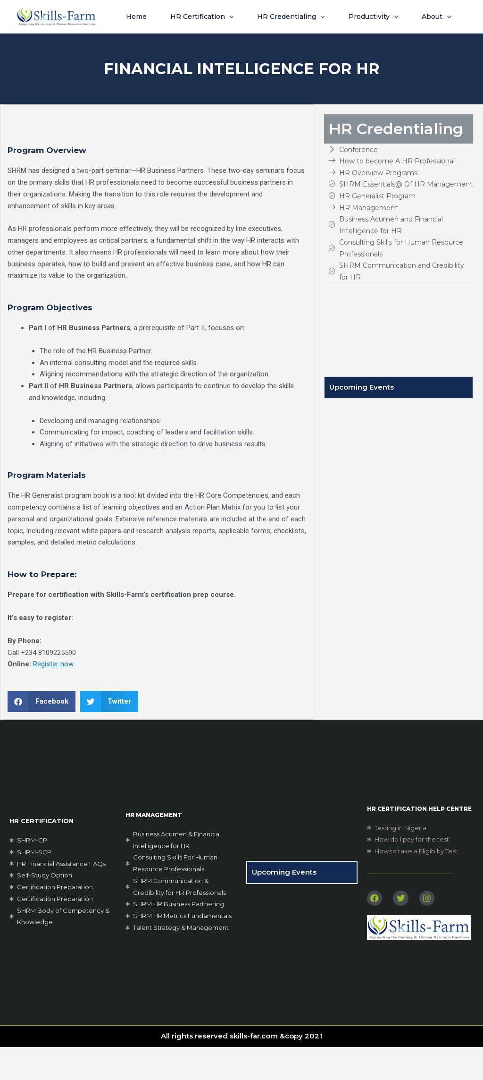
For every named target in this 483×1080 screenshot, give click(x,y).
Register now (53, 697)
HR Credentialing (298, 16)
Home (130, 16)
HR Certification (202, 16)
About (134, 49)
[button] (229, 16)
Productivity (387, 16)
